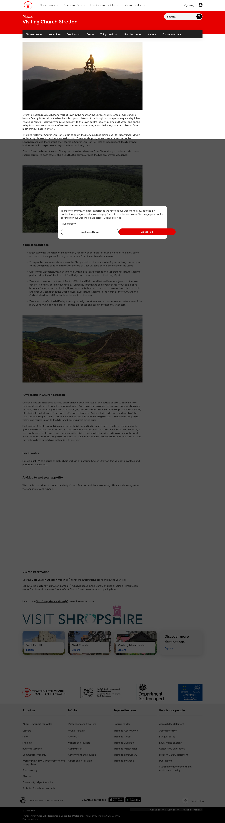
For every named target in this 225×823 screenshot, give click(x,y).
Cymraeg (189, 5)
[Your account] (200, 5)
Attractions (54, 34)
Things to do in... (109, 34)
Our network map (172, 34)
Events (90, 34)
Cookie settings (86, 231)
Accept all (139, 231)
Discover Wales (34, 34)
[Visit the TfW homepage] (28, 6)
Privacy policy (68, 223)
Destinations (74, 34)
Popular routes (133, 34)
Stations (151, 34)
